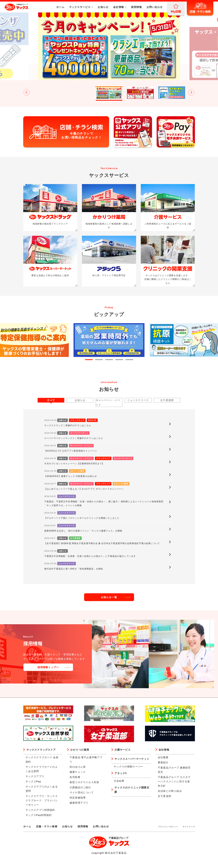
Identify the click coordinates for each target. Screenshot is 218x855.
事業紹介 (163, 762)
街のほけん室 (78, 766)
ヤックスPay (33, 781)
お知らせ (103, 7)
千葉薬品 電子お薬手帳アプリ (86, 759)
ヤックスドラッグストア (41, 749)
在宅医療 (75, 777)
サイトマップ (189, 826)
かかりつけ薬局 (79, 749)
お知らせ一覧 (109, 597)
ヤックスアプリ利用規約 (40, 809)
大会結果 (119, 780)
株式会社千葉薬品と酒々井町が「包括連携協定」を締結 (73, 568)
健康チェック (78, 771)
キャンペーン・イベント (108, 402)
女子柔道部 (167, 400)
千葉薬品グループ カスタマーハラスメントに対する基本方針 (174, 781)
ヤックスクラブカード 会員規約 (42, 759)
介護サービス (123, 749)
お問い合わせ (155, 7)
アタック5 (121, 773)
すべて (51, 400)
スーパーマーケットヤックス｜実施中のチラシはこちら (73, 438)
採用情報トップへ (48, 667)
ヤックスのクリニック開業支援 (131, 789)
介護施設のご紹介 (80, 787)
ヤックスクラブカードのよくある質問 (42, 769)
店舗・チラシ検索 (46, 826)
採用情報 (136, 7)
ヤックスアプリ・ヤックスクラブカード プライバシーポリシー (42, 800)
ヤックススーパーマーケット (132, 758)
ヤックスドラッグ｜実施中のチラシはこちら (67, 425)
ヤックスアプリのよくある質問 (42, 788)
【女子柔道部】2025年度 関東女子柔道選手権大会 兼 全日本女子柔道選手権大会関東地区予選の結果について (102, 543)
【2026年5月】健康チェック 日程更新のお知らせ (70, 476)
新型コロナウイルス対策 (84, 782)
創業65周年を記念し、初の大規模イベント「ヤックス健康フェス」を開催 (83, 530)
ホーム (60, 7)
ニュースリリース (138, 400)
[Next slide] (191, 92)
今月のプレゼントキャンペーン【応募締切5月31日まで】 (74, 463)
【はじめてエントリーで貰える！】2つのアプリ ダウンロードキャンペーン (84, 488)
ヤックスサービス (80, 7)
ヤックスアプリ (35, 776)
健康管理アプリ (79, 802)
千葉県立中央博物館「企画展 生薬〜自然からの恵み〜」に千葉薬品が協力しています (90, 556)
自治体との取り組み (170, 790)
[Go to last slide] (27, 92)
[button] (46, 92)
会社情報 (118, 7)
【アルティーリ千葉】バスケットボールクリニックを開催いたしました (82, 518)
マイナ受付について (82, 792)
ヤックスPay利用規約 (39, 815)
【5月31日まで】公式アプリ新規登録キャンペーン (70, 450)
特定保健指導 (78, 797)
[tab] (89, 359)
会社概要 (163, 757)
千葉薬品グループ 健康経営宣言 (174, 769)
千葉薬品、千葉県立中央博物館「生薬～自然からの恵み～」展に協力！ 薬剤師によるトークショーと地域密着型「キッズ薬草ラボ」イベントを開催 (104, 503)
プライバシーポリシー (168, 826)
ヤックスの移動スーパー (128, 766)
